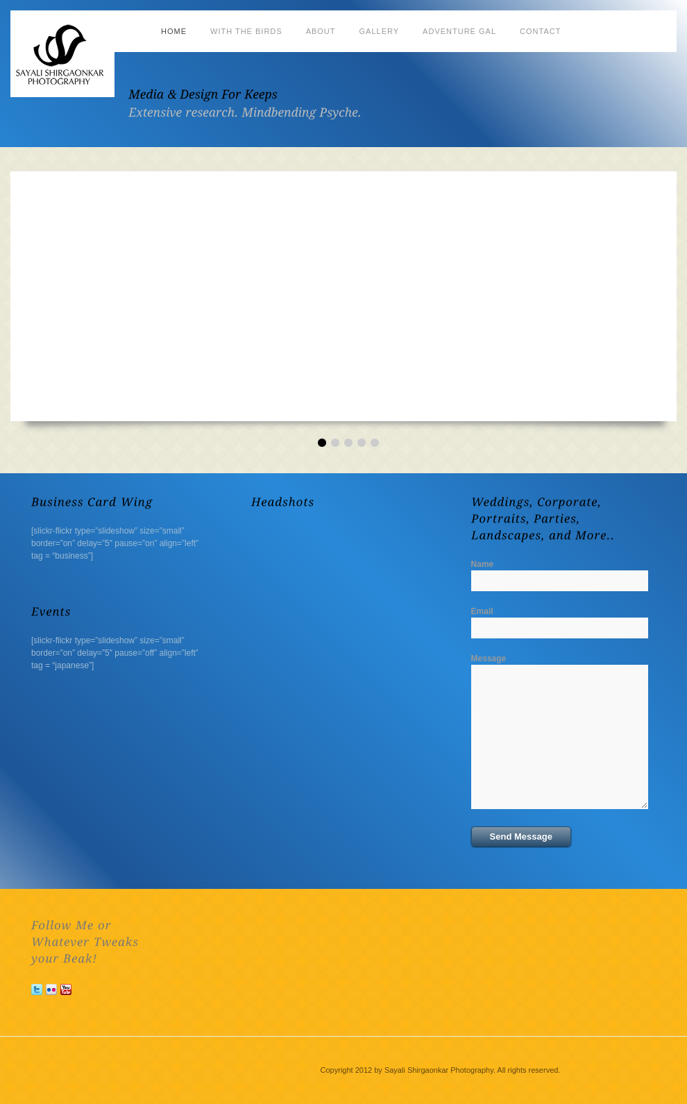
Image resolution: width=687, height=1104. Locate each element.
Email (482, 611)
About (321, 31)
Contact (540, 31)
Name (482, 564)
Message (489, 658)
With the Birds (246, 31)
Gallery (379, 31)
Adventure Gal (459, 31)
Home (174, 31)
